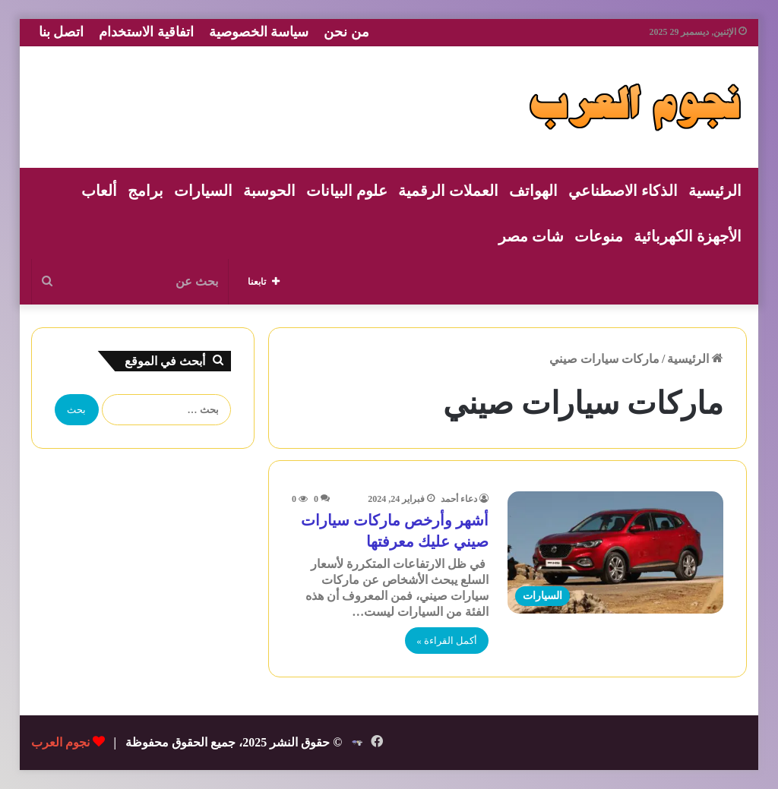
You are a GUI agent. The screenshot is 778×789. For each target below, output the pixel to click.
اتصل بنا (61, 31)
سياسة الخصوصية (259, 31)
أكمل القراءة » (446, 640)
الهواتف (533, 190)
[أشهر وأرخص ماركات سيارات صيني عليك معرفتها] (615, 552)
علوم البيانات (346, 190)
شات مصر (531, 236)
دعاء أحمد (459, 499)
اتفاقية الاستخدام (146, 31)
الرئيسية (715, 190)
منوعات (598, 236)
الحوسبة (269, 190)
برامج (145, 190)
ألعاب (99, 190)
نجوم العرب (60, 742)
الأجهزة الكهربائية (688, 236)
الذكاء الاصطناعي (623, 190)
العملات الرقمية (448, 190)
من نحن (346, 31)
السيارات (203, 190)
